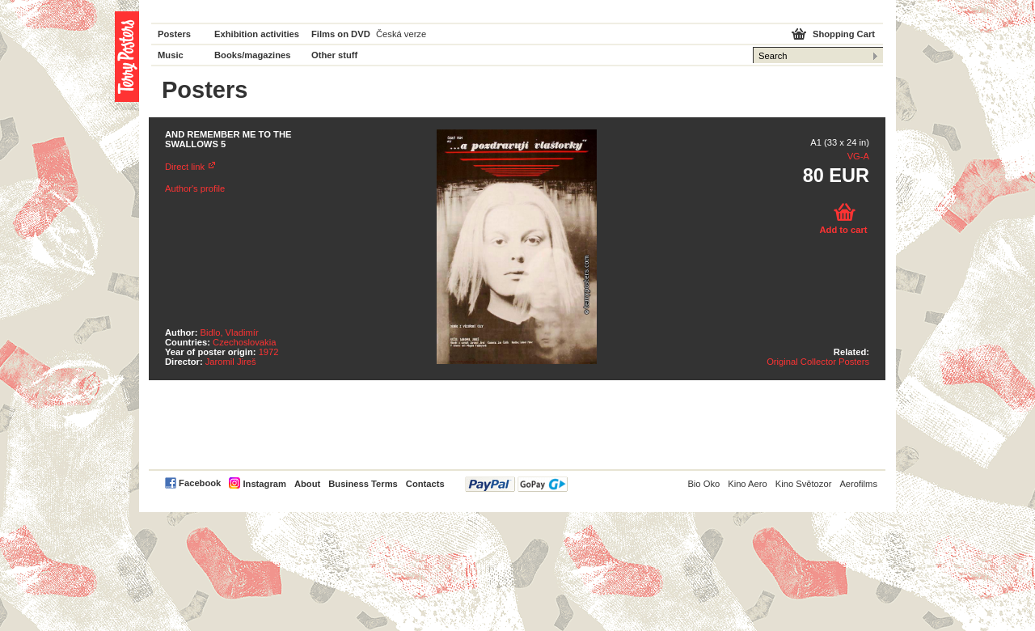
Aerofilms (858, 484)
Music (171, 55)
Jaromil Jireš (230, 361)
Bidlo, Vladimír (230, 332)
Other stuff (334, 55)
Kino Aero (747, 484)
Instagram (264, 484)
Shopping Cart (844, 34)
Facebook (200, 483)
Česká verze (401, 34)
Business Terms (363, 484)
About (307, 484)
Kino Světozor (803, 484)
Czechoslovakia (244, 342)
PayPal (516, 484)
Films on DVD (340, 34)
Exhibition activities (256, 34)
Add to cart (843, 230)
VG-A (858, 156)
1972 (269, 352)
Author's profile (195, 188)
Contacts (425, 484)
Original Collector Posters (818, 361)
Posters (174, 34)
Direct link (185, 167)
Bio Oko (703, 484)
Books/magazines (252, 55)
